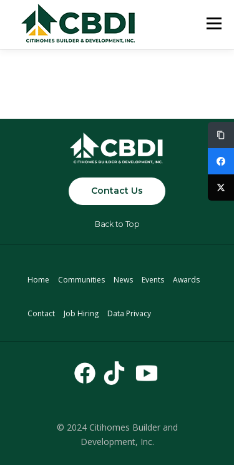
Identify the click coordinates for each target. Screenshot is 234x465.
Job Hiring (81, 313)
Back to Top (117, 224)
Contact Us (117, 190)
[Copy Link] (221, 135)
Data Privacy (129, 313)
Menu (213, 23)
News (123, 279)
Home (38, 279)
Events (153, 279)
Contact (41, 313)
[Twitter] (221, 187)
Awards (186, 279)
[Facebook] (221, 161)
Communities (81, 279)
